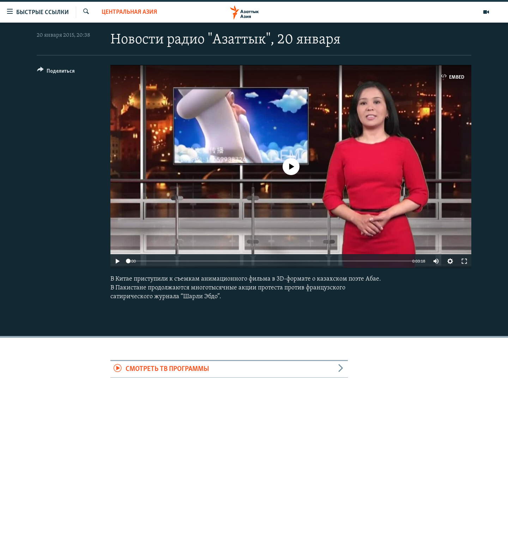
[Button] (56, 72)
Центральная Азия (129, 12)
